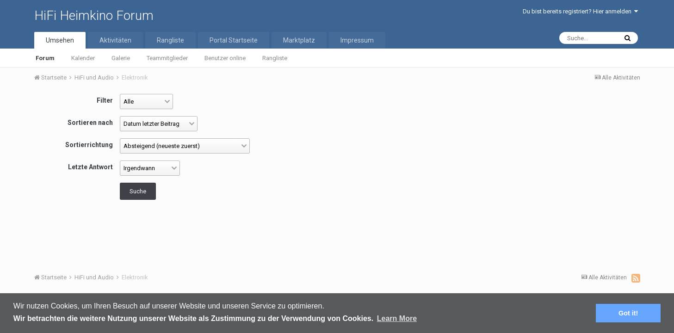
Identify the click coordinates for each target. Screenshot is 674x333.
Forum (45, 58)
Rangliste (274, 58)
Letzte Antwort (90, 167)
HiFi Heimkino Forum (94, 15)
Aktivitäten (115, 40)
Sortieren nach (90, 122)
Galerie (120, 58)
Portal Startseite (234, 40)
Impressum (357, 40)
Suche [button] (138, 191)
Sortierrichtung (89, 144)
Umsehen (60, 40)
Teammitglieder (167, 58)
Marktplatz (299, 40)
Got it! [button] (628, 313)
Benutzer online (225, 58)
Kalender (83, 58)
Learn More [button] (397, 318)
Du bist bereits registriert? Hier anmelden (580, 11)
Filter (105, 100)
